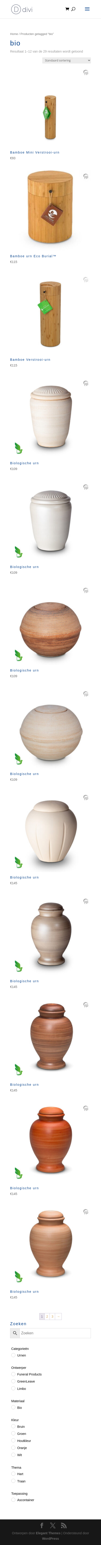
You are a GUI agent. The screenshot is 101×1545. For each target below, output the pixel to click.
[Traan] (13, 1480)
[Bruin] (13, 1426)
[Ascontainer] (13, 1499)
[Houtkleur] (13, 1440)
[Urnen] (13, 1355)
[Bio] (13, 1407)
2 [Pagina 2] (47, 1316)
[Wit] (13, 1454)
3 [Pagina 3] (52, 1316)
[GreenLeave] (13, 1381)
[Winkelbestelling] (66, 60)
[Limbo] (13, 1388)
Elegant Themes (48, 1533)
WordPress (50, 1538)
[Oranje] (13, 1447)
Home (14, 34)
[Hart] (13, 1473)
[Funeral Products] (13, 1374)
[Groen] (13, 1433)
